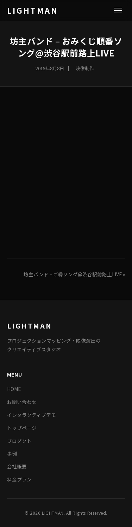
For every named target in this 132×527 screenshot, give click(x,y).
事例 (12, 453)
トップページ (22, 427)
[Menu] (118, 10)
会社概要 (17, 466)
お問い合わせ (22, 401)
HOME (14, 388)
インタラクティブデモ (31, 414)
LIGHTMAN (32, 10)
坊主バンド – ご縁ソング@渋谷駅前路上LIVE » (74, 274)
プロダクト (19, 440)
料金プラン (19, 479)
